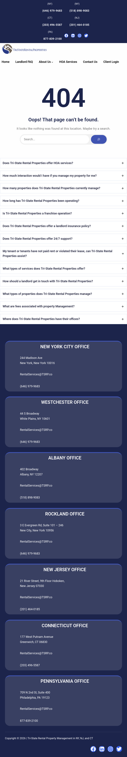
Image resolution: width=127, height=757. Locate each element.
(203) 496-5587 (52, 24)
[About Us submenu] (52, 62)
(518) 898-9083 (79, 10)
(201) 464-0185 (79, 24)
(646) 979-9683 (52, 10)
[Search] (98, 139)
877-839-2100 (52, 38)
